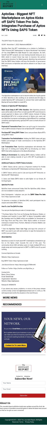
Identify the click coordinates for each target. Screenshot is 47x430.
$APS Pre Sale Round (18, 53)
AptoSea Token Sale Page (18, 229)
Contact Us (19, 376)
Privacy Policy (29, 422)
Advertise (27, 376)
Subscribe (23, 395)
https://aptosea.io (13, 281)
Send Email (9, 276)
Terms (21, 422)
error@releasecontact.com (26, 291)
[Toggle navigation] (42, 4)
